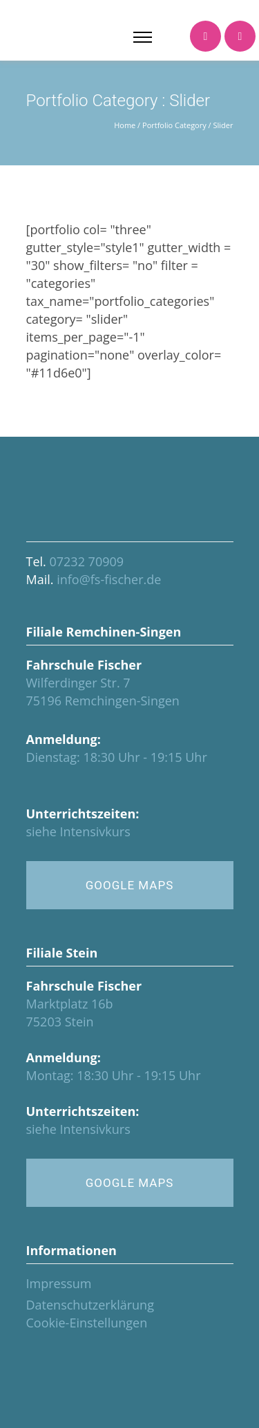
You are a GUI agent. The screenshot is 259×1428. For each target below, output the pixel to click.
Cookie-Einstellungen (87, 1322)
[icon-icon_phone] (205, 37)
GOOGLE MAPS (130, 885)
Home (124, 125)
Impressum (59, 1283)
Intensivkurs (95, 831)
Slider (223, 125)
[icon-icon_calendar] (240, 37)
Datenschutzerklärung (90, 1304)
